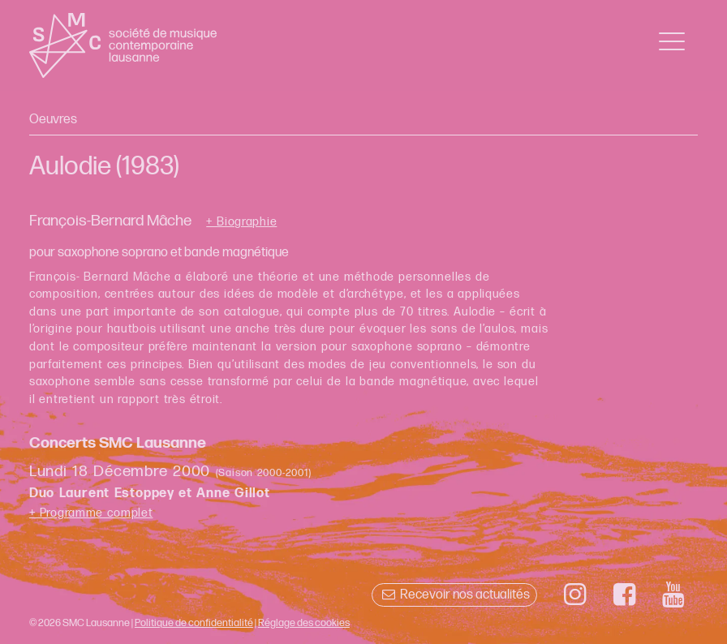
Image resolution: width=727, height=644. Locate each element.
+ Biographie (241, 222)
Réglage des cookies (304, 622)
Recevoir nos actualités (454, 595)
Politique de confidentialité (194, 622)
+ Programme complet (91, 513)
